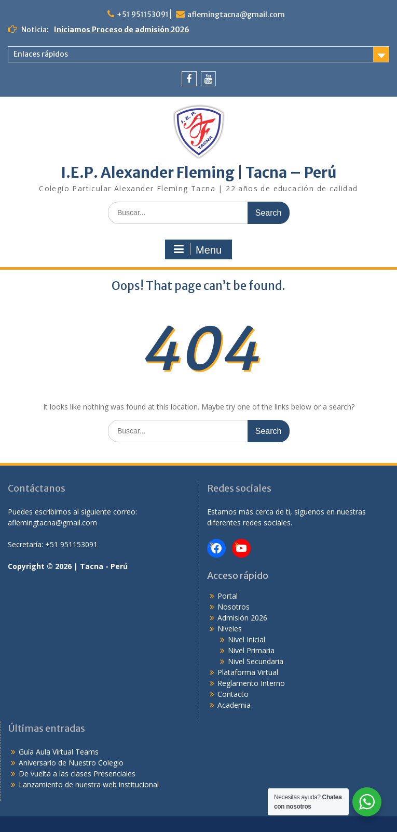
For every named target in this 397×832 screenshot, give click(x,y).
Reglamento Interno (251, 683)
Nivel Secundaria (255, 661)
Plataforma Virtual (247, 672)
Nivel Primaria (251, 650)
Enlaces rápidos (40, 54)
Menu (197, 249)
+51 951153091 (143, 14)
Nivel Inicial (246, 639)
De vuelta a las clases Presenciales (77, 773)
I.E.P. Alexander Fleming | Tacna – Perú (199, 172)
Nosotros (233, 607)
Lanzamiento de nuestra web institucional (89, 784)
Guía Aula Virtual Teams (59, 752)
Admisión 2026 (242, 618)
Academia (234, 705)
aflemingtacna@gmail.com (236, 14)
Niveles (229, 628)
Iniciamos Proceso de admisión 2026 (121, 29)
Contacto (233, 694)
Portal (227, 596)
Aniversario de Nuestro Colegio (71, 763)
